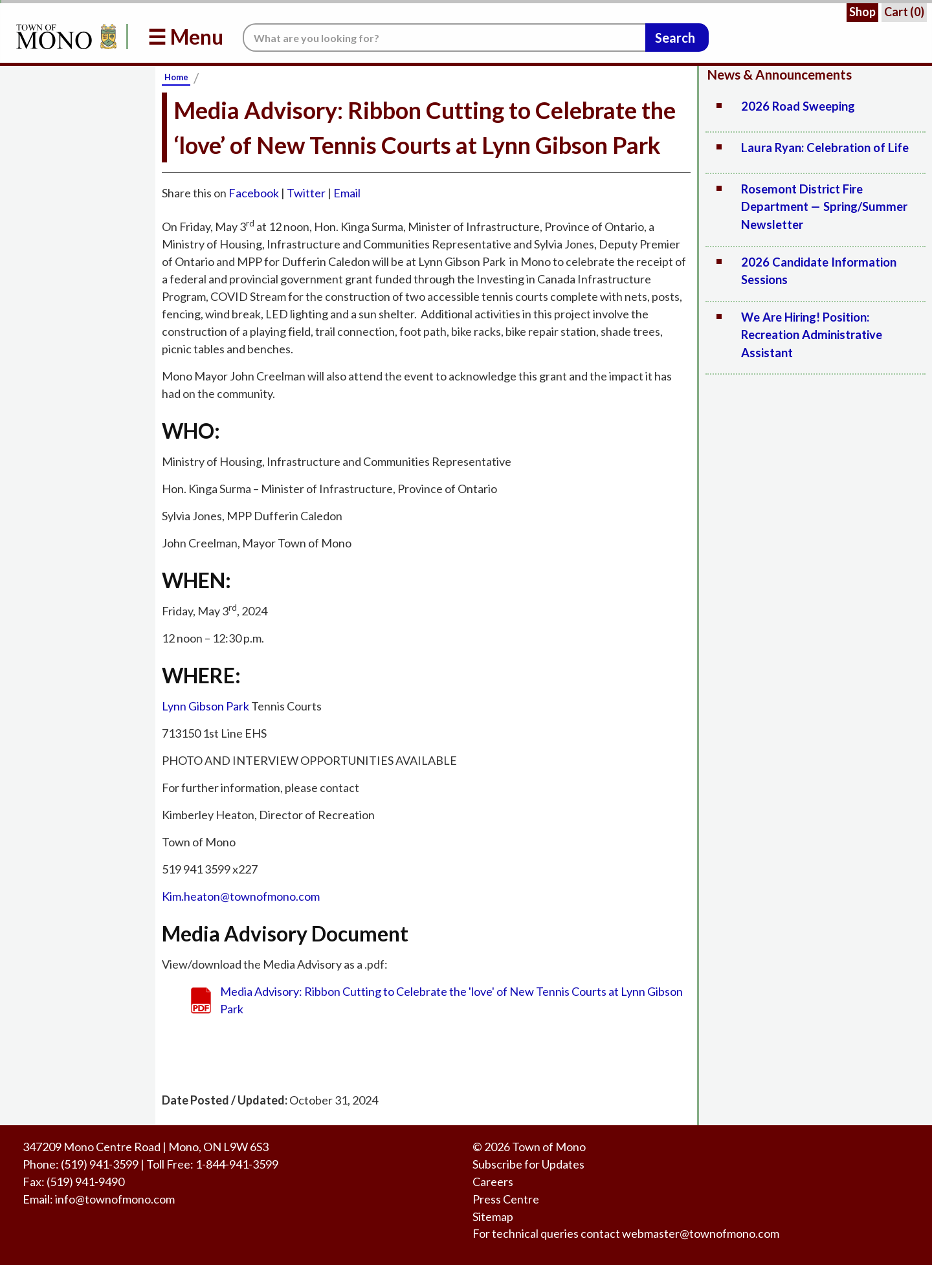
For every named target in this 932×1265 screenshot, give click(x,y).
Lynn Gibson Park (205, 706)
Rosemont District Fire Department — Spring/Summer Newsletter (824, 207)
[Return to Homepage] (64, 36)
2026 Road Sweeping (798, 106)
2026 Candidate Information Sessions (818, 271)
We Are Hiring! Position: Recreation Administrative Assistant (811, 335)
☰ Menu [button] (185, 36)
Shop (862, 12)
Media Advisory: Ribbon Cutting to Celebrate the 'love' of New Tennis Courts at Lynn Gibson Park (451, 1000)
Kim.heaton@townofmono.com (241, 896)
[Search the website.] (444, 37)
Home (176, 77)
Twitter (306, 193)
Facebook (253, 193)
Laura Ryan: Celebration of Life (825, 147)
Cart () (904, 12)
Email (347, 193)
